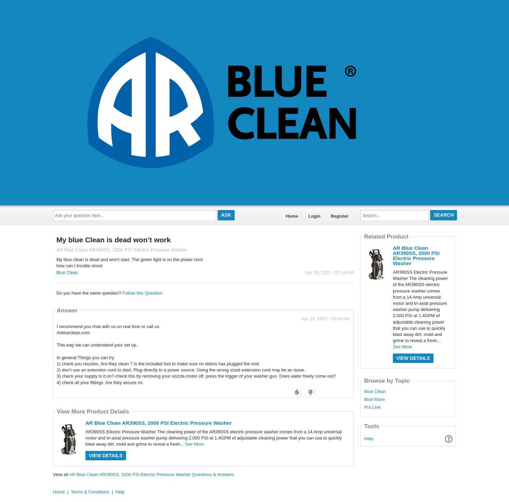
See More (194, 444)
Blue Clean (67, 272)
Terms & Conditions (90, 491)
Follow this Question (143, 293)
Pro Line (372, 407)
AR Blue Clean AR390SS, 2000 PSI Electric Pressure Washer (158, 423)
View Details (106, 455)
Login (314, 216)
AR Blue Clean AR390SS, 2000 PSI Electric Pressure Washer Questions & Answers (151, 474)
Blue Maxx (374, 399)
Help (368, 438)
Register (339, 216)
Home (292, 216)
